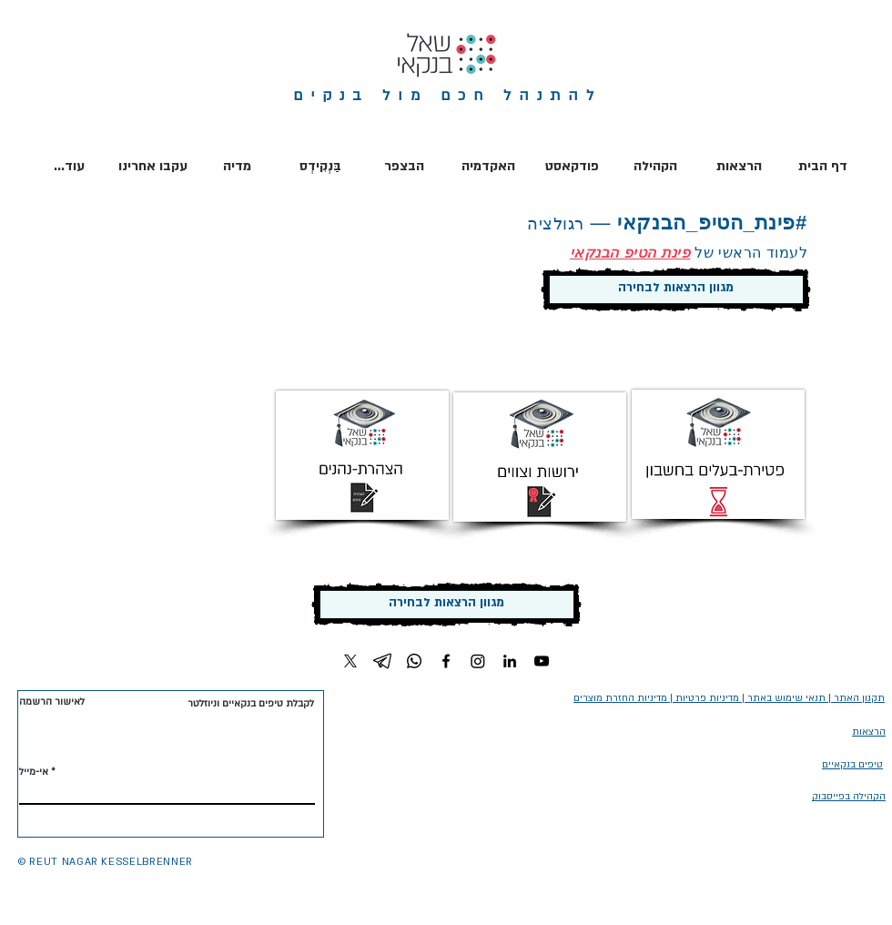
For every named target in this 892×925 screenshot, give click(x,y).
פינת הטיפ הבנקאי (630, 252)
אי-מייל (33, 772)
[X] (350, 661)
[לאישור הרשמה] (53, 702)
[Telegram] (382, 661)
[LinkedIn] (510, 661)
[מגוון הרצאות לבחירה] (676, 289)
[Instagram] (478, 661)
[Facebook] (446, 661)
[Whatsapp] (414, 661)
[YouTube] (541, 661)
